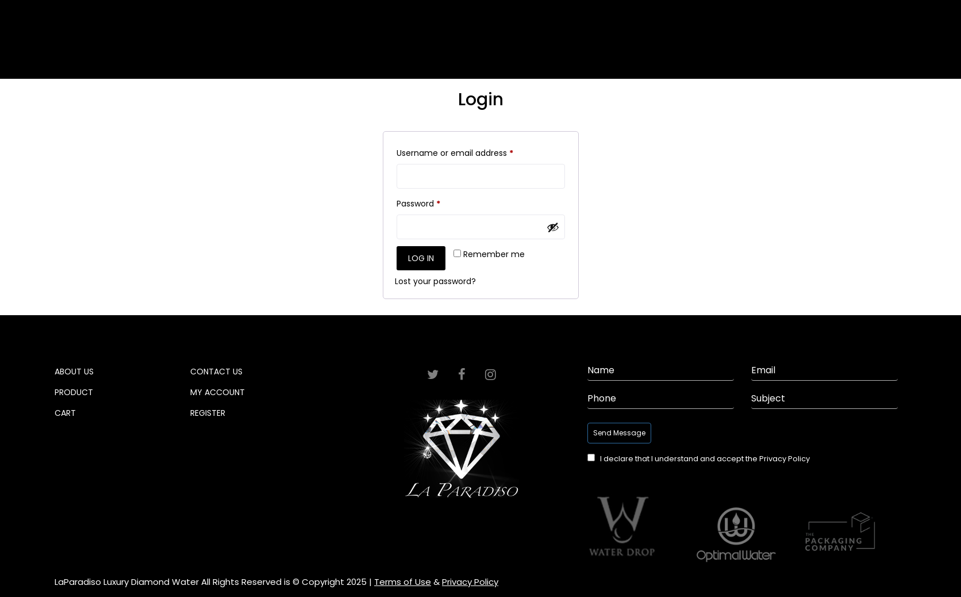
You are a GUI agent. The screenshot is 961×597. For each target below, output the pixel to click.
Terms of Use (402, 582)
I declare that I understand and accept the (705, 458)
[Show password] (553, 227)
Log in (421, 258)
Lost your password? (435, 281)
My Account (217, 392)
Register (207, 413)
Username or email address (472, 152)
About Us (127, 48)
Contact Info (903, 48)
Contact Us (216, 371)
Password (436, 202)
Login (836, 10)
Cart (817, 48)
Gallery (213, 48)
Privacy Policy (784, 458)
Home (43, 48)
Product (741, 48)
